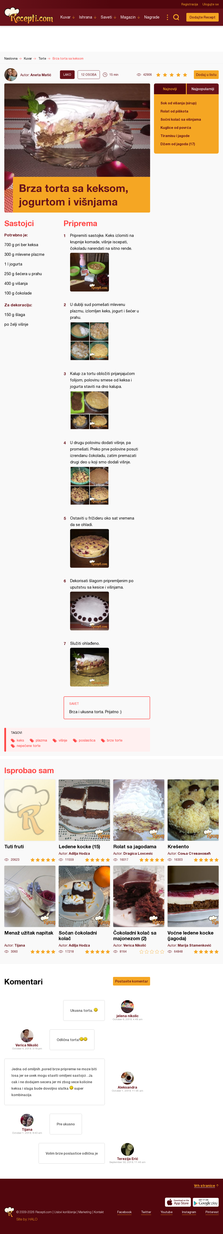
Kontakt (99, 1212)
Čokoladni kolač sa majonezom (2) (138, 910)
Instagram (189, 1212)
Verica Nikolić (27, 1045)
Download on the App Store (178, 1202)
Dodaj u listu (206, 74)
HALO (32, 1219)
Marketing (84, 1212)
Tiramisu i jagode (175, 136)
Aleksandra (127, 1087)
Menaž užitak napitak (29, 910)
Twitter (146, 1212)
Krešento (193, 820)
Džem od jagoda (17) (177, 144)
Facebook (124, 1212)
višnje (63, 740)
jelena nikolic (127, 1016)
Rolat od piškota (174, 111)
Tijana (27, 1129)
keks (20, 740)
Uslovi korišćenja (65, 1212)
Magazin (128, 17)
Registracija (189, 4)
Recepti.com (29, 15)
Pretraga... (176, 17)
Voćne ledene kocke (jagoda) (193, 910)
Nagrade (151, 17)
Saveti (106, 17)
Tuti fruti (29, 820)
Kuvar (65, 17)
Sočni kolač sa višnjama (180, 119)
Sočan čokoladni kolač (84, 910)
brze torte (114, 740)
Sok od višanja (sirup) (178, 103)
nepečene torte (29, 746)
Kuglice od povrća (175, 127)
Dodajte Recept (202, 17)
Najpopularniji (203, 89)
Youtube (167, 1212)
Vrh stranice (204, 1185)
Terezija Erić (127, 1159)
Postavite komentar (131, 981)
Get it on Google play (206, 1202)
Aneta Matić (40, 75)
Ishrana (85, 17)
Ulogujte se (211, 4)
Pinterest (212, 1212)
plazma (41, 740)
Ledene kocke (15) (84, 820)
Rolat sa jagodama (138, 820)
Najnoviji (170, 89)
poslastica (87, 740)
